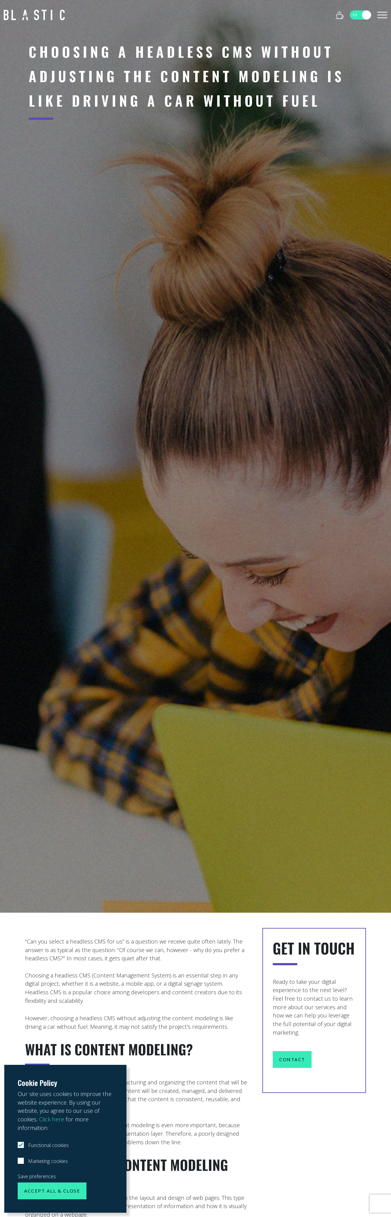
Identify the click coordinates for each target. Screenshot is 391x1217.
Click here (51, 1119)
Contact (292, 1059)
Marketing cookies (47, 1161)
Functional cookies (48, 1145)
